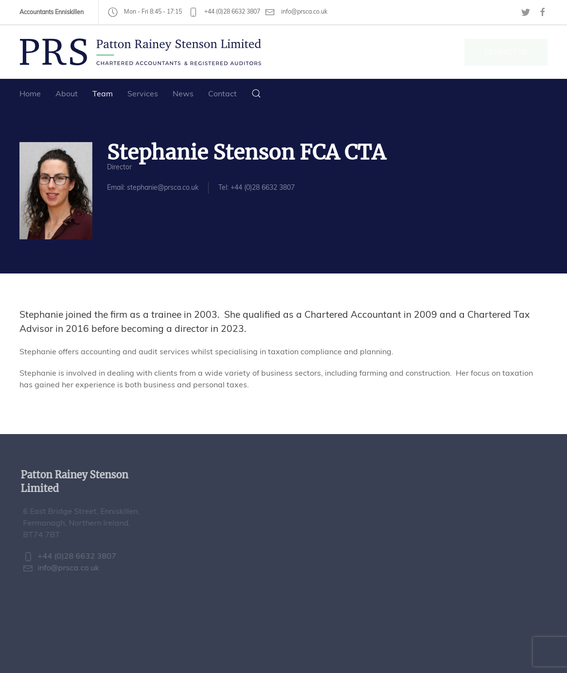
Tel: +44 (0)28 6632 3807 (256, 187)
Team (102, 93)
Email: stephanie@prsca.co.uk (152, 187)
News (183, 93)
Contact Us (506, 52)
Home (30, 93)
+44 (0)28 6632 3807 (224, 11)
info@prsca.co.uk (296, 12)
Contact (222, 93)
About (66, 93)
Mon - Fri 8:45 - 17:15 (145, 11)
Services (142, 93)
